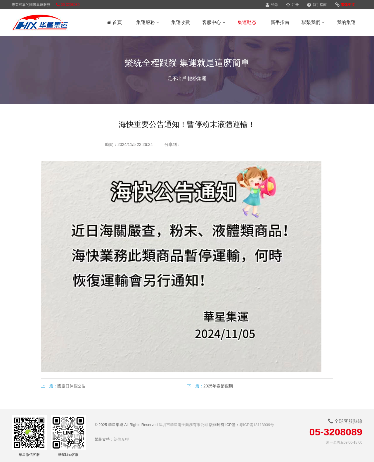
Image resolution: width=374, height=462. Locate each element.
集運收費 (180, 22)
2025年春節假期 (218, 386)
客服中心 (213, 22)
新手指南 (317, 5)
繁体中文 (345, 5)
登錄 (272, 5)
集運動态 (247, 22)
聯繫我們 (313, 22)
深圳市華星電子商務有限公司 (183, 425)
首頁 (114, 22)
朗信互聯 (121, 439)
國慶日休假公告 (71, 386)
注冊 (292, 5)
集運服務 (147, 22)
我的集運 (346, 22)
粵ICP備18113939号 (256, 425)
